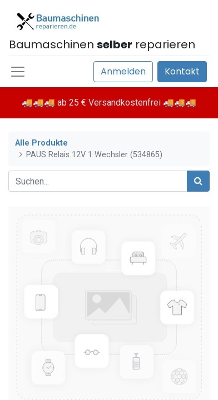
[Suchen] (198, 181)
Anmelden (123, 71)
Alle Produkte (41, 143)
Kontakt (182, 71)
